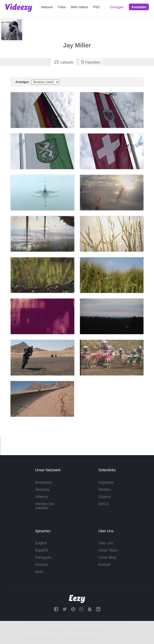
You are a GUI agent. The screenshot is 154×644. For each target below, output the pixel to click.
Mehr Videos (79, 7)
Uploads (63, 62)
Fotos (62, 7)
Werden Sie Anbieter (44, 506)
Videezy (41, 497)
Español (41, 550)
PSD (96, 7)
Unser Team (108, 550)
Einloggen (117, 7)
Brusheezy (43, 482)
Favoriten (90, 62)
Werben (104, 489)
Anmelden (138, 7)
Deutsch (41, 565)
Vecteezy (42, 489)
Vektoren (47, 7)
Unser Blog (107, 557)
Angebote (106, 482)
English (41, 543)
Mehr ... (41, 572)
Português (43, 557)
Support (104, 497)
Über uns (105, 543)
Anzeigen (37, 82)
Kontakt (104, 565)
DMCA (103, 504)
